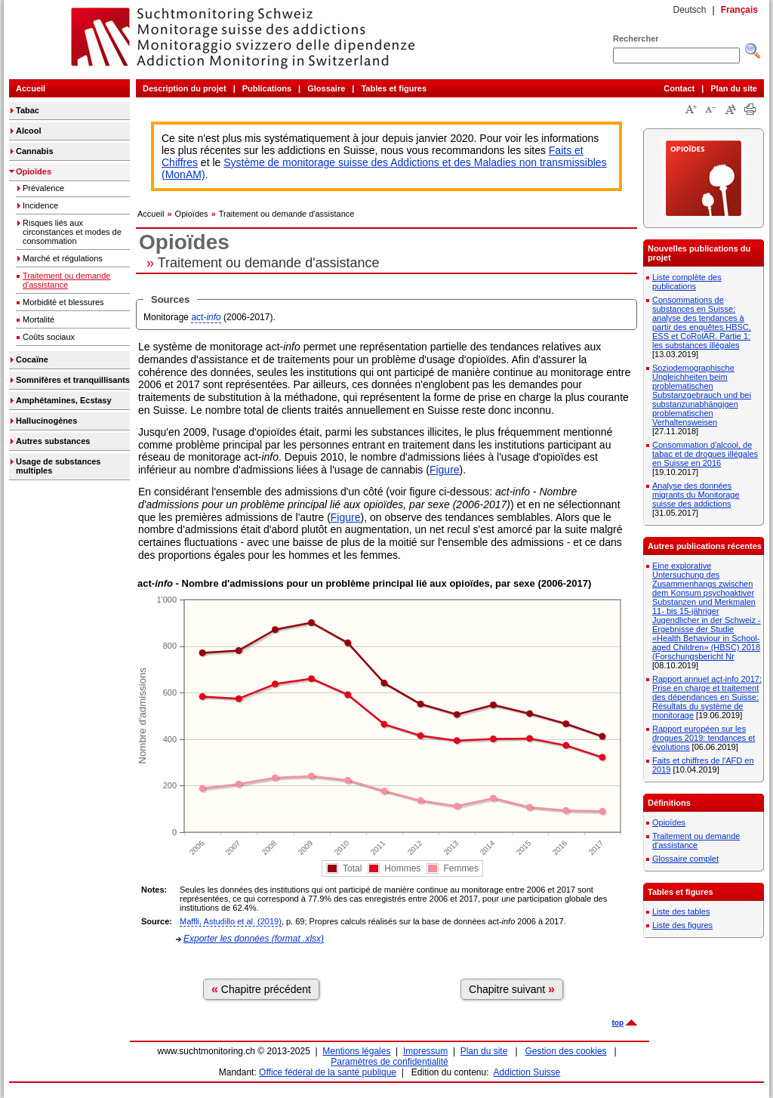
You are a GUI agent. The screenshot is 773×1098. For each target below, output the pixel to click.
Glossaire (326, 88)
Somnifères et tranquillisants (73, 379)
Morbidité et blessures (63, 302)
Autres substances (53, 441)
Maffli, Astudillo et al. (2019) (231, 921)
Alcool (29, 130)
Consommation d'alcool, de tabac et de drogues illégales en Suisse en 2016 (705, 453)
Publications (266, 88)
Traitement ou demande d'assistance (66, 280)
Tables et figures (394, 88)
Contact (679, 88)
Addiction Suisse (527, 1072)
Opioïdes (33, 171)
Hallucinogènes (46, 420)
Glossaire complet (685, 858)
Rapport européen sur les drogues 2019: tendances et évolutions (703, 737)
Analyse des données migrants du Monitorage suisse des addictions (696, 494)
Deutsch (689, 10)
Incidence (40, 205)
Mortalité (38, 319)
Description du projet (184, 88)
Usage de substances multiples (58, 466)
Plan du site (733, 88)
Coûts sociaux (49, 336)
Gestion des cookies (566, 1051)
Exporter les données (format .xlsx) (253, 938)
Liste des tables (681, 911)
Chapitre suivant (512, 988)
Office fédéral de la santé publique (327, 1072)
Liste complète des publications (687, 282)
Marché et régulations (63, 258)
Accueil (30, 88)
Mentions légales (356, 1051)
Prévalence (43, 188)
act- (205, 317)
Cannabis (35, 151)
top (617, 1023)
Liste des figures (682, 925)
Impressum (425, 1051)
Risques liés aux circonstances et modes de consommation (72, 231)
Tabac (27, 110)
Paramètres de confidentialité (389, 1061)
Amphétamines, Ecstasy (64, 400)
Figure (445, 470)
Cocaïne (32, 359)
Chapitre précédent (261, 988)
